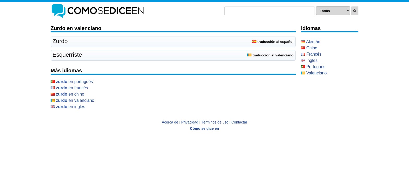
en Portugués (72, 81)
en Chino (67, 94)
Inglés (309, 60)
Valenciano (314, 73)
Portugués (313, 66)
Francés (311, 54)
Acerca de (170, 122)
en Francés (69, 88)
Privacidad (189, 122)
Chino (309, 48)
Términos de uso (214, 122)
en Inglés (68, 106)
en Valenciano (72, 100)
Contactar (239, 122)
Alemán (310, 41)
